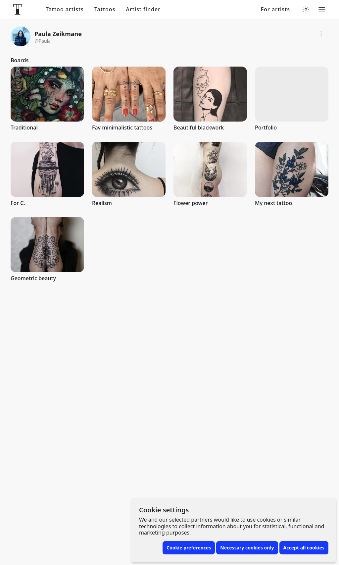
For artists (275, 9)
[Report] (321, 33)
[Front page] (17, 9)
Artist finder (143, 9)
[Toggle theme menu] (306, 9)
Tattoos (104, 9)
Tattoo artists (65, 9)
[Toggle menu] (321, 9)
